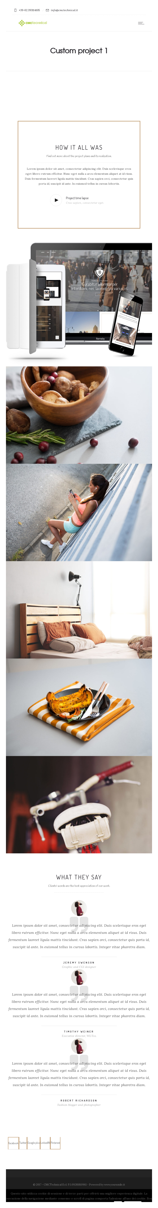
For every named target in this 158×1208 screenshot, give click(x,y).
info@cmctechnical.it (64, 10)
